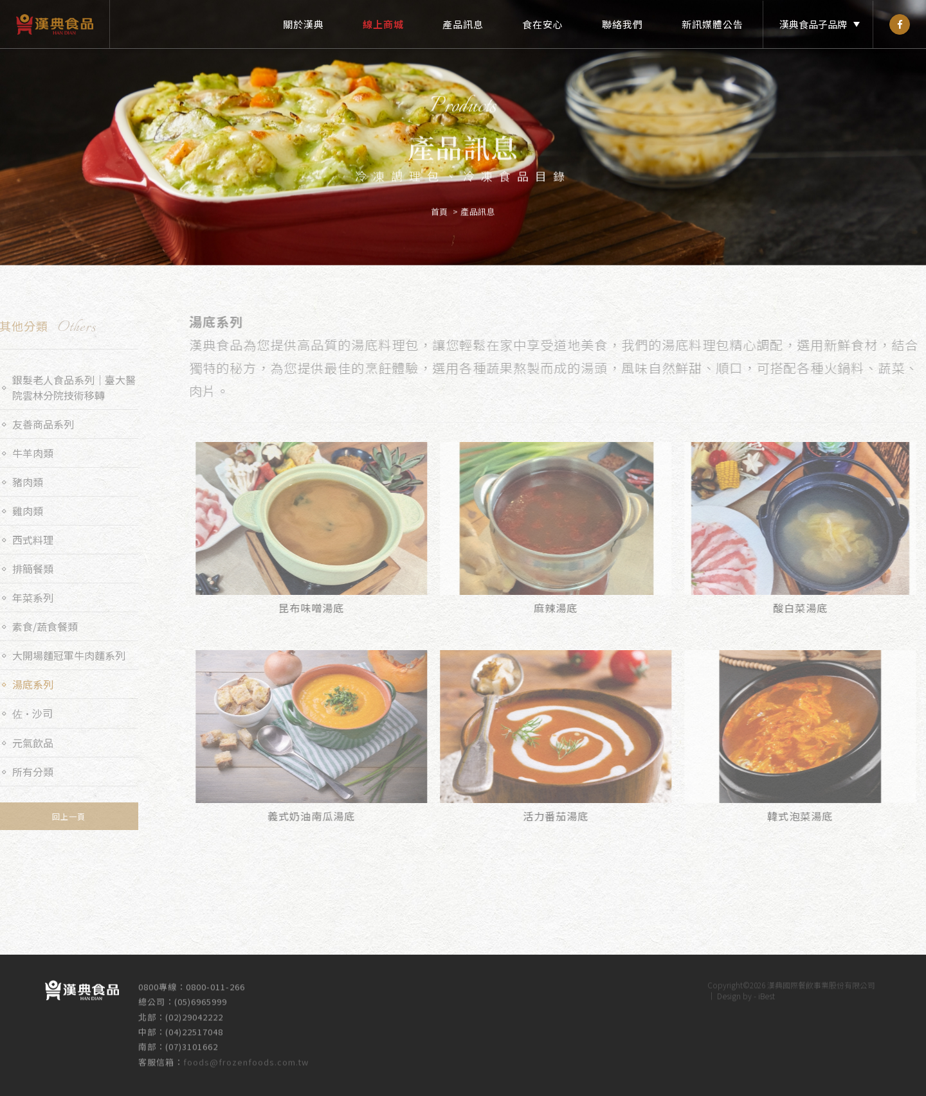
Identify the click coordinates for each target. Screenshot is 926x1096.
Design (729, 989)
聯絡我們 (622, 24)
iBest (766, 989)
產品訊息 (463, 24)
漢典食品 (54, 24)
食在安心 (542, 24)
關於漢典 (303, 24)
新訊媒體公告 (712, 24)
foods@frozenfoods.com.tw (246, 1055)
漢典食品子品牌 (813, 24)
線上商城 (383, 24)
